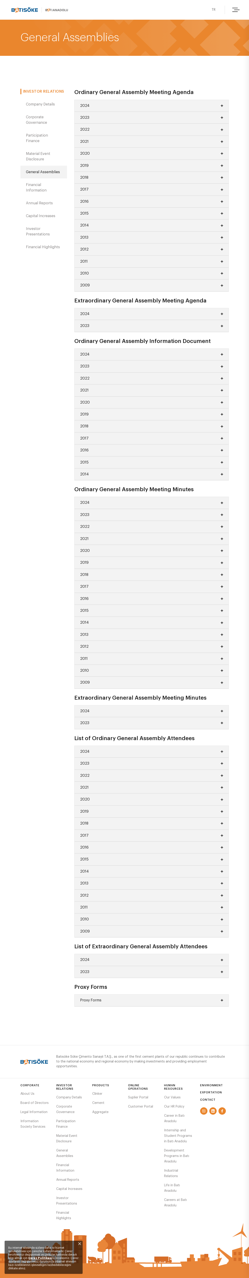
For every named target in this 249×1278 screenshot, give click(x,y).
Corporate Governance (36, 119)
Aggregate (100, 1112)
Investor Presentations (38, 231)
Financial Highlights (43, 247)
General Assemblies (43, 172)
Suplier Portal (138, 1097)
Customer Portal (140, 1106)
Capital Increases (40, 216)
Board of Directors (34, 1103)
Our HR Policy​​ (174, 1106)
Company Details (40, 104)
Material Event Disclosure (38, 156)
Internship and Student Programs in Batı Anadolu (178, 1136)
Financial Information (36, 187)
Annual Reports (39, 203)
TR (213, 9)
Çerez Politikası (40, 1258)
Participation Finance (37, 138)
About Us (27, 1093)
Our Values (172, 1097)
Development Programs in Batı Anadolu (176, 1156)
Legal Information (34, 1112)
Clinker (97, 1093)
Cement (98, 1103)
